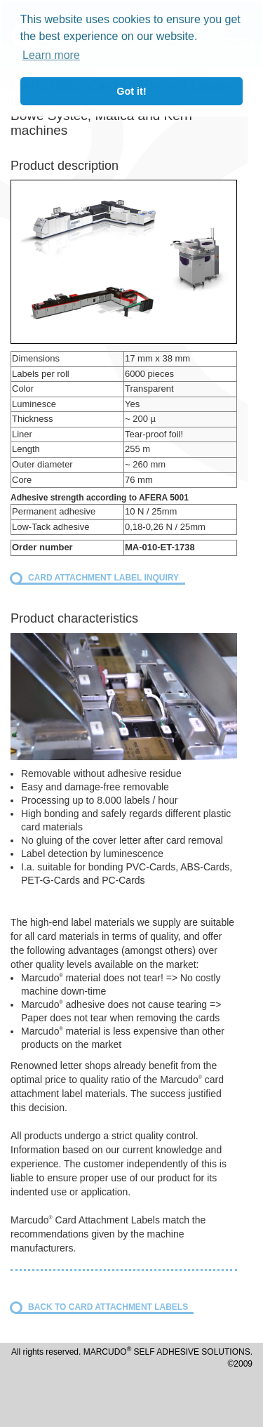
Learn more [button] (51, 55)
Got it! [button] (131, 91)
